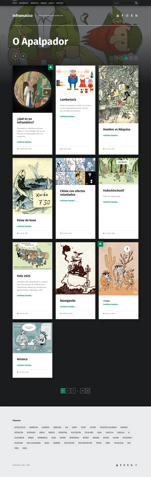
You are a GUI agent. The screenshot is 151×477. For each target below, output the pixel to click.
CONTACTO (59, 3)
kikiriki (63, 438)
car (66, 427)
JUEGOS (51, 3)
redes (46, 443)
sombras (56, 443)
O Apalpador (40, 41)
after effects (19, 427)
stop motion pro (85, 443)
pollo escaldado (34, 443)
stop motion (69, 443)
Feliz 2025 (23, 276)
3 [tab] (121, 58)
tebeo (107, 443)
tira (129, 443)
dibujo (42, 432)
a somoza (45, 427)
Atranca (22, 359)
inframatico (42, 438)
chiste (83, 427)
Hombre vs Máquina (116, 129)
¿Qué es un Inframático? (25, 120)
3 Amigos (106, 301)
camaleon (57, 427)
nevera (106, 438)
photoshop (127, 438)
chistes (93, 427)
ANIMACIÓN (34, 3)
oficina (116, 438)
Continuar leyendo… (24, 142)
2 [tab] (116, 58)
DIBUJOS (43, 3)
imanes (31, 438)
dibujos (51, 432)
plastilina (18, 443)
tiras (16, 448)
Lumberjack (68, 99)
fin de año (89, 432)
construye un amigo (108, 427)
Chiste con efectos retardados (72, 192)
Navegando (68, 301)
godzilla (120, 432)
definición (18, 432)
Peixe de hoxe (26, 220)
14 (82, 391)
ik (129, 432)
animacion (33, 427)
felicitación (76, 432)
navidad (96, 438)
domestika (63, 432)
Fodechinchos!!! (113, 190)
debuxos (124, 427)
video (24, 448)
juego (53, 438)
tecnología (118, 443)
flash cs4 (109, 432)
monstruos (74, 438)
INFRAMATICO (23, 3)
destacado (31, 432)
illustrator (19, 438)
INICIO (15, 3)
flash (99, 432)
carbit (74, 427)
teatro (99, 443)
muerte (86, 438)
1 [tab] (111, 58)
